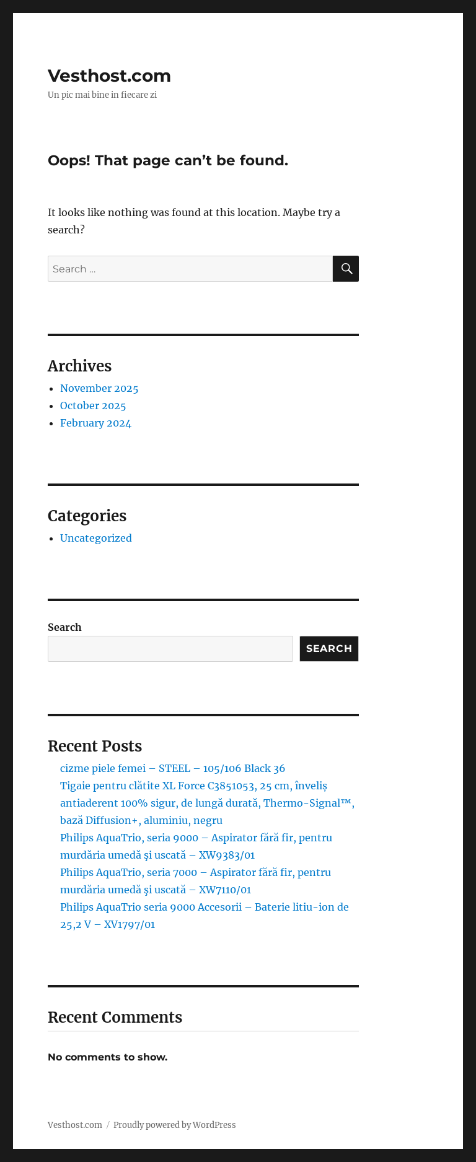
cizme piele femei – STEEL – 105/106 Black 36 (173, 768)
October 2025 (93, 405)
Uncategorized (96, 538)
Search (65, 627)
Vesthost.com (109, 75)
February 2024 (95, 423)
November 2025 (99, 388)
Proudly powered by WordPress (174, 1125)
